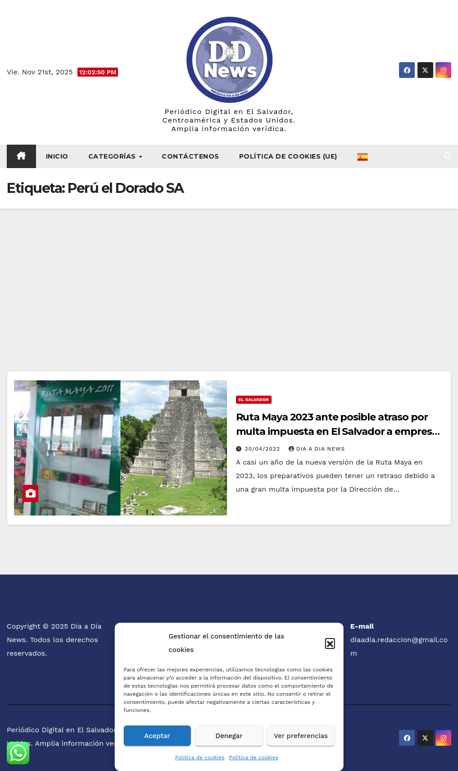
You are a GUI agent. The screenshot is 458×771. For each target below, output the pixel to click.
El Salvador (254, 399)
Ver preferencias (301, 736)
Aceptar (157, 736)
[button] (330, 643)
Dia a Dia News (317, 449)
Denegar (228, 736)
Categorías (113, 156)
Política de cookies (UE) (288, 156)
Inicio (57, 156)
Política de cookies (200, 757)
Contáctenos (190, 156)
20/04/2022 (263, 449)
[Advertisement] (229, 276)
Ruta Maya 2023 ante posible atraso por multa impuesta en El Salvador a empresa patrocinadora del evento (337, 431)
